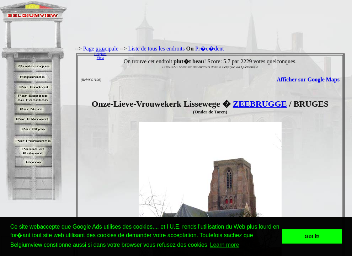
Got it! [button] (312, 236)
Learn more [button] (224, 245)
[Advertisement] (231, 53)
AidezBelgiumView (100, 54)
